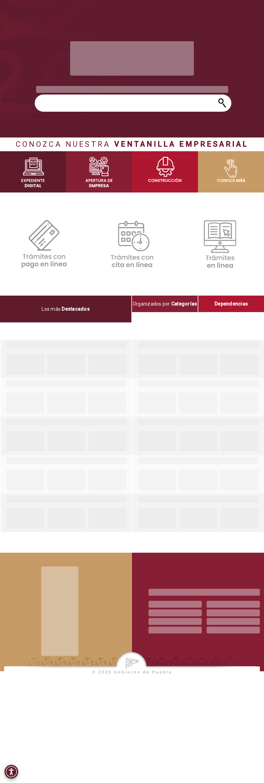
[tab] (66, 309)
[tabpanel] (132, 436)
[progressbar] (132, 58)
